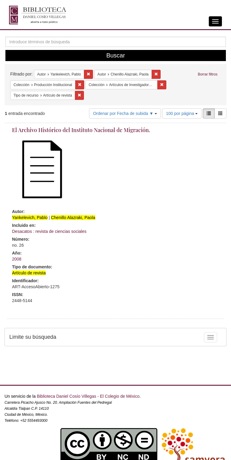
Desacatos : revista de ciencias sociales (49, 231)
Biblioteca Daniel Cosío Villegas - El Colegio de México (88, 396)
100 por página (182, 113)
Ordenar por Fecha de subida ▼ (125, 113)
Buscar (115, 55)
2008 (16, 259)
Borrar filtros (207, 74)
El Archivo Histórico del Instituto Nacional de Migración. (81, 130)
